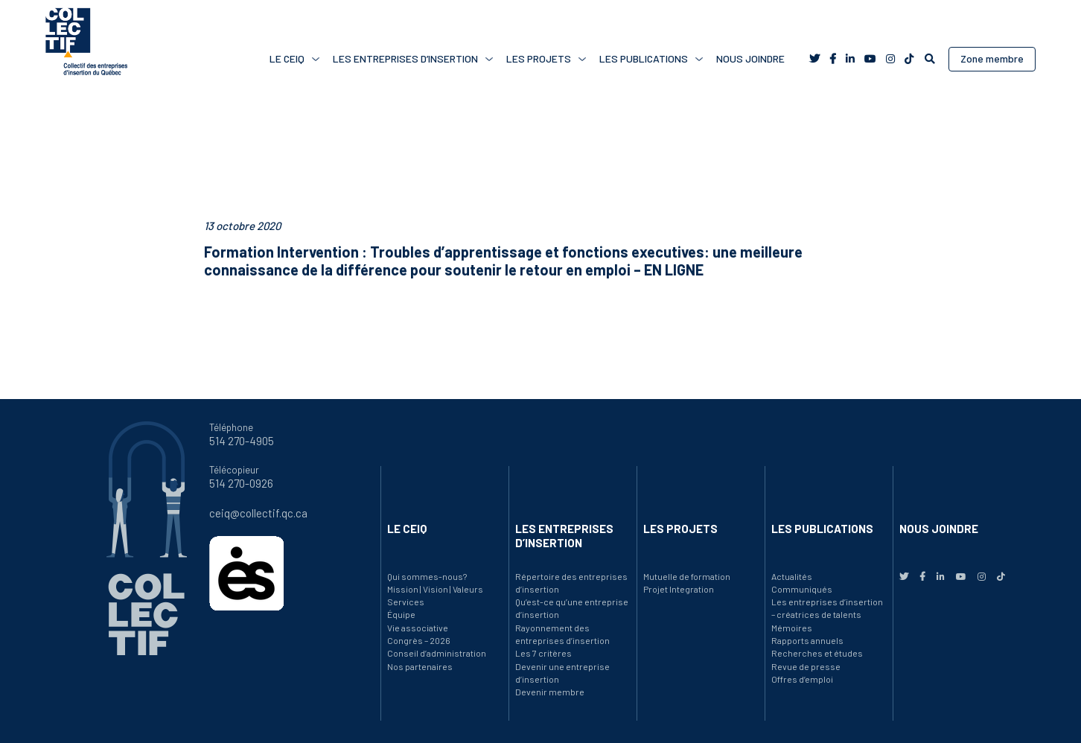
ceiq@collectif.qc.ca (258, 513)
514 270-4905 (241, 440)
